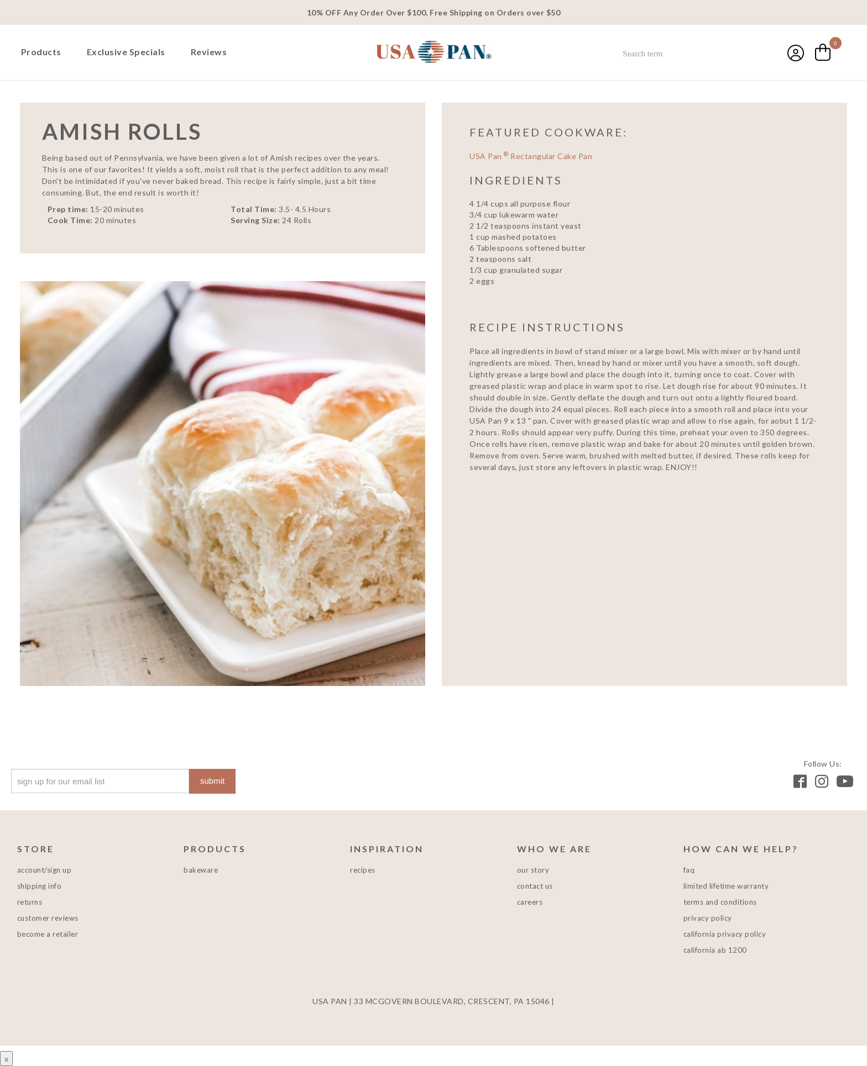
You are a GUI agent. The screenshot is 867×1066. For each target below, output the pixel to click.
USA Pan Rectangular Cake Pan (530, 156)
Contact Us (535, 886)
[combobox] (689, 53)
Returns (30, 902)
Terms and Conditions (720, 902)
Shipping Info (39, 886)
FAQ (689, 870)
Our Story (533, 870)
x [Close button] (6, 1058)
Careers (530, 902)
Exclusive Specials (126, 51)
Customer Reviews (48, 918)
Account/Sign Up (44, 870)
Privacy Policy (707, 918)
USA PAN (433, 53)
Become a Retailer (48, 934)
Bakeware (201, 870)
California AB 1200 (715, 950)
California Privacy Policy (724, 934)
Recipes (362, 870)
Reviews (209, 51)
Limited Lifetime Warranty (726, 886)
